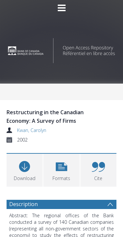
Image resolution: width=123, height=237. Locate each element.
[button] (61, 169)
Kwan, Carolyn (31, 130)
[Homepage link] (61, 49)
